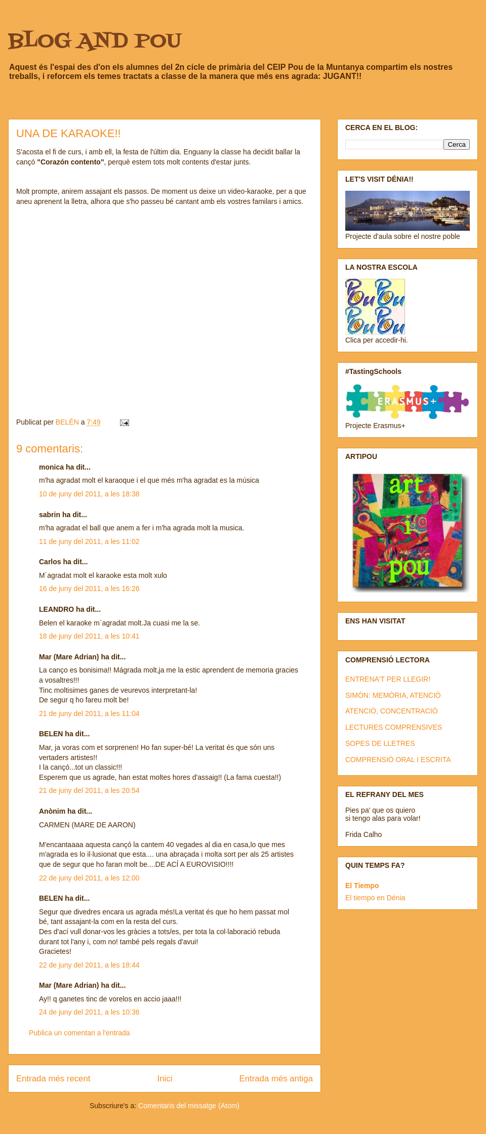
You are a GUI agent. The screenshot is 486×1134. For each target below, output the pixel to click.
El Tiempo (362, 885)
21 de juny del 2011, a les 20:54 (89, 790)
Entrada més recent (53, 1078)
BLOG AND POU (94, 41)
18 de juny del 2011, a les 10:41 (89, 636)
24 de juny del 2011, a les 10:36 (89, 1012)
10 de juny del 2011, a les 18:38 (89, 494)
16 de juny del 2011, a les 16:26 (89, 588)
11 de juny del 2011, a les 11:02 (89, 541)
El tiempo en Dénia (375, 898)
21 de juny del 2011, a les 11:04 (89, 713)
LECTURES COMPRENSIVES (393, 727)
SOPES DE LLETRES (380, 743)
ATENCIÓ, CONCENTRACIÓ (391, 711)
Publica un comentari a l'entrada (79, 1033)
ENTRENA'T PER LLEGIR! (387, 679)
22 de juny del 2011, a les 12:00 (89, 878)
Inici (165, 1078)
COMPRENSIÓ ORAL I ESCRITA (398, 759)
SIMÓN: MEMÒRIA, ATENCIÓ (393, 695)
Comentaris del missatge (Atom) (188, 1106)
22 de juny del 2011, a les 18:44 (89, 965)
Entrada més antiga (276, 1078)
